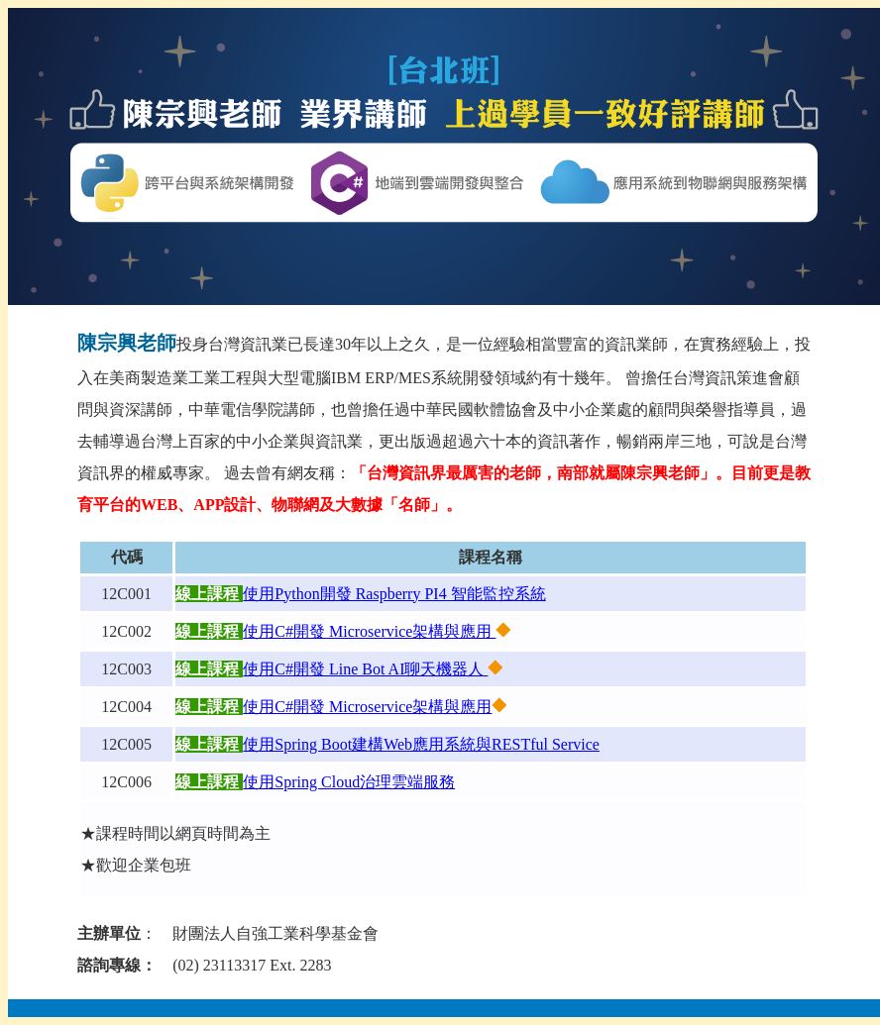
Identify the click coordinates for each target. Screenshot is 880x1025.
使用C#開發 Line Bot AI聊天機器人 (365, 669)
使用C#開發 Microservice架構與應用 (369, 631)
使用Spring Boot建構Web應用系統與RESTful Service (421, 744)
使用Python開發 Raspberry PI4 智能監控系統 (394, 593)
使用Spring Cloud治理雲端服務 (349, 781)
